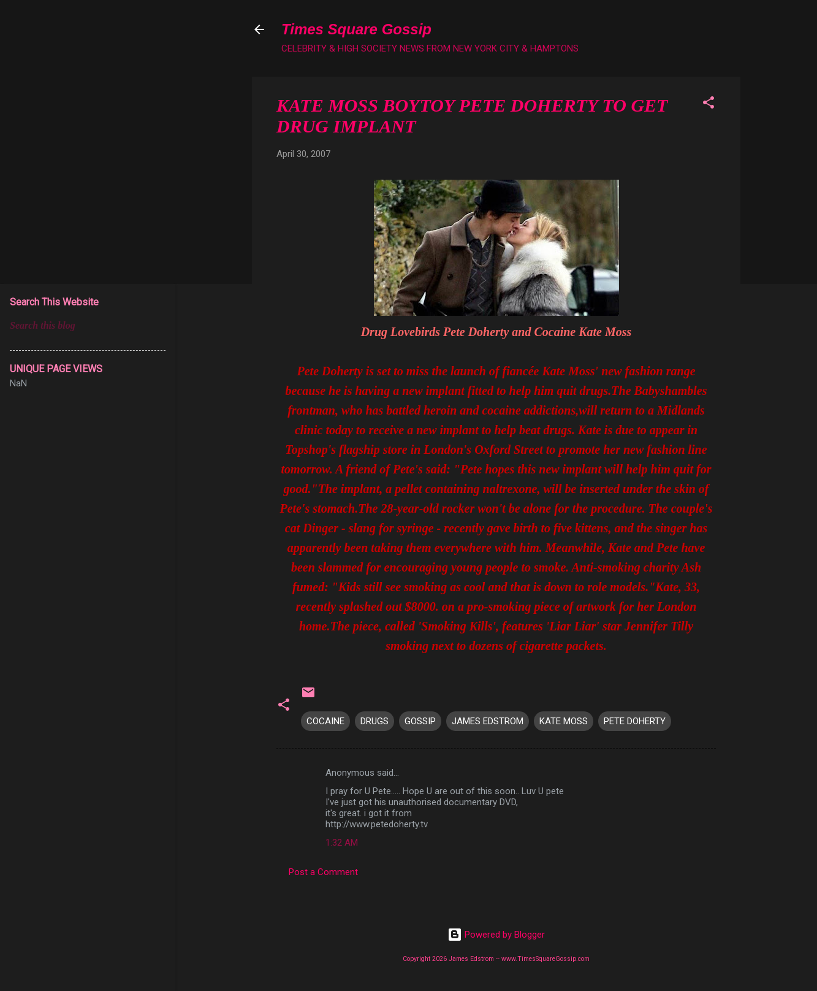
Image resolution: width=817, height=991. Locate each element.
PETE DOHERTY (635, 721)
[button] (708, 104)
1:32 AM (341, 842)
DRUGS (374, 721)
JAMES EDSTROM (487, 721)
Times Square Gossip (356, 29)
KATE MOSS (563, 721)
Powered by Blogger (496, 934)
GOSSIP (420, 721)
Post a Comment (323, 872)
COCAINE (325, 721)
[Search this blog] (87, 325)
